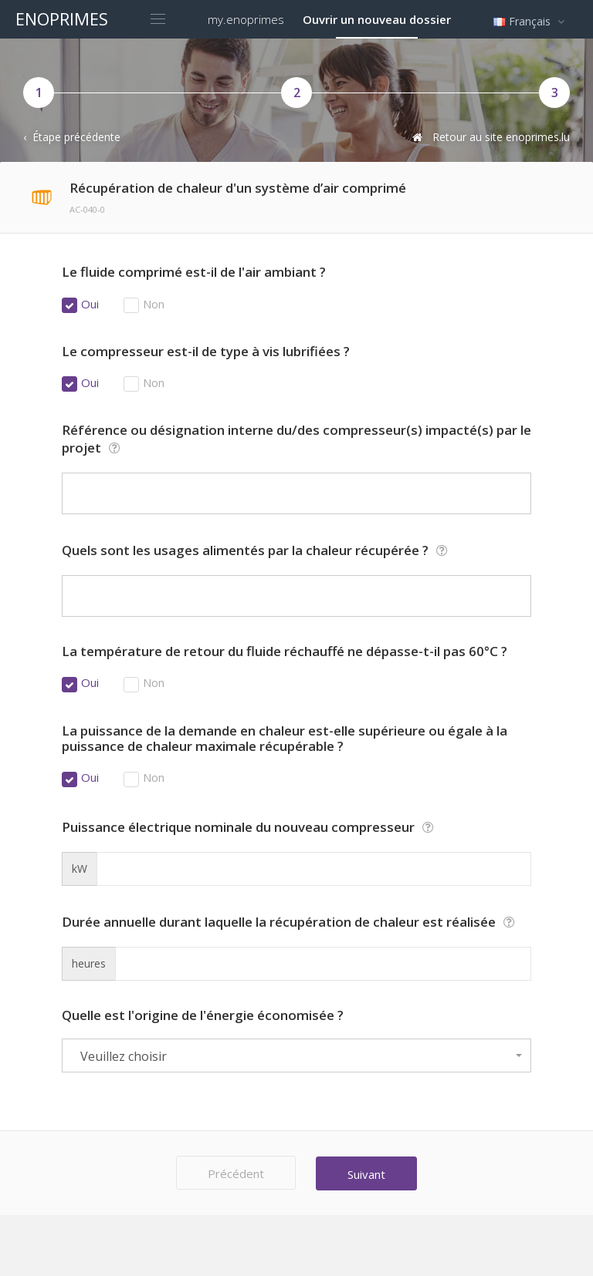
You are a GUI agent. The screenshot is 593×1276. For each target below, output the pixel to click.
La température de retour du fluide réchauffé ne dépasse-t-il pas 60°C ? (284, 651)
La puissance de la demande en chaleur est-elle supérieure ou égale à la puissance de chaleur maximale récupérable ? (284, 739)
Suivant (369, 1173)
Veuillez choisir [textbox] (123, 1056)
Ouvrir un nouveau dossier (377, 19)
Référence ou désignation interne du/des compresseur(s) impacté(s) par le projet (296, 439)
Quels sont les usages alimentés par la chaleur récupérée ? (257, 550)
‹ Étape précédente (71, 137)
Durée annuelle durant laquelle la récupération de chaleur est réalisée (290, 922)
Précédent (233, 1173)
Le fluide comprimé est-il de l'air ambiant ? (194, 272)
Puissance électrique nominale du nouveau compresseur (250, 827)
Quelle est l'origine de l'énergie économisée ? (203, 1015)
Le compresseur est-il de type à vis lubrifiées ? (206, 351)
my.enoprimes (246, 19)
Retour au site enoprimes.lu (489, 137)
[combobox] (296, 1055)
